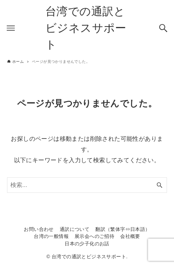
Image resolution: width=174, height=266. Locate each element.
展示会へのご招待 (94, 236)
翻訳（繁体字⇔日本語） (122, 229)
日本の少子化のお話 (87, 243)
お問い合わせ (38, 229)
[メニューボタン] (10, 28)
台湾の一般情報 (51, 236)
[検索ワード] (87, 185)
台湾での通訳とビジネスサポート (86, 28)
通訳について (74, 229)
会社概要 (130, 236)
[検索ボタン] (163, 28)
